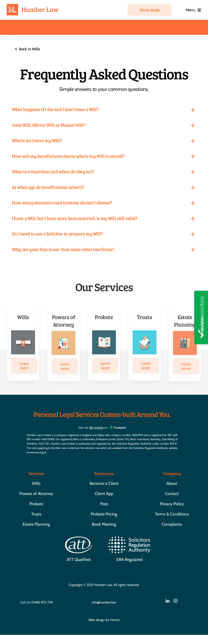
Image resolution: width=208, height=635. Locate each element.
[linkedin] (167, 601)
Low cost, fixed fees (81, 26)
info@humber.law (104, 602)
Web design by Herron (104, 620)
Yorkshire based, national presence (34, 26)
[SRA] (129, 538)
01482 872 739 (42, 602)
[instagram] (175, 601)
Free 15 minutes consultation (125, 26)
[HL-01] (33, 5)
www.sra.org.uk (37, 452)
